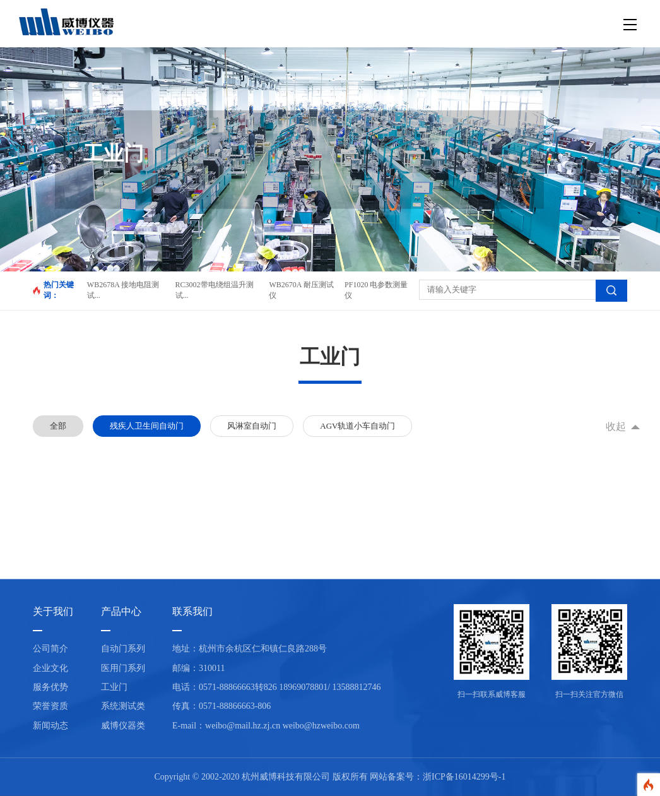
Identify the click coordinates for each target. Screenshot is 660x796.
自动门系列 (123, 648)
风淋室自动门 (251, 426)
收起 (616, 426)
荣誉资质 (50, 706)
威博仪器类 (123, 725)
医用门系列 (123, 668)
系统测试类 (123, 706)
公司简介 (50, 648)
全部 (58, 426)
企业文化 (50, 668)
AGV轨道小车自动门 (357, 426)
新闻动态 (50, 725)
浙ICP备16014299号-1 (464, 776)
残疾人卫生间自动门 (147, 426)
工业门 (114, 687)
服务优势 (50, 687)
